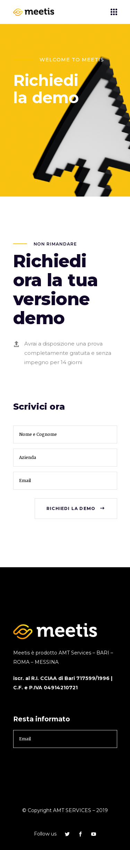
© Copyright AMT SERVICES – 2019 (65, 810)
